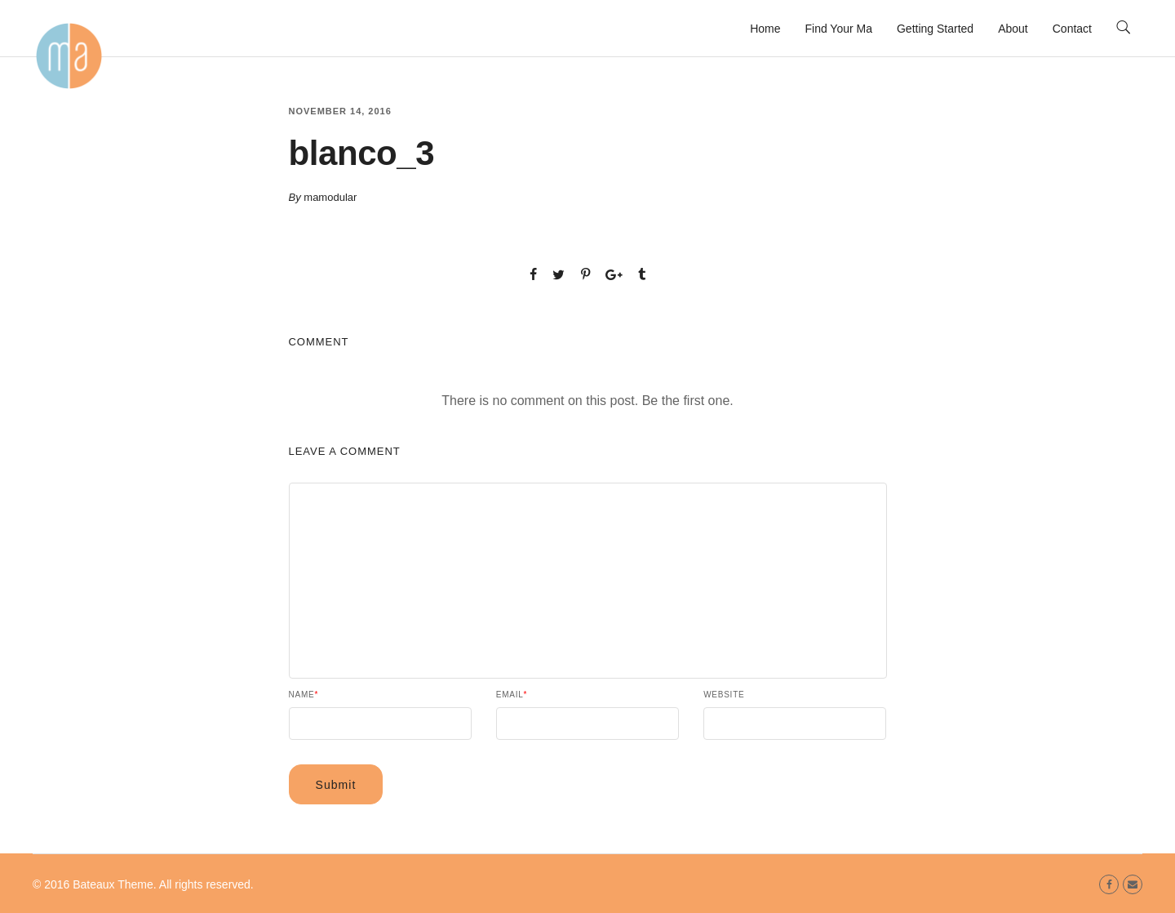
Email (511, 695)
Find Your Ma (838, 28)
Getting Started (935, 28)
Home (765, 28)
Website (723, 695)
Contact (1072, 28)
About (1013, 28)
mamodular (330, 197)
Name (304, 695)
